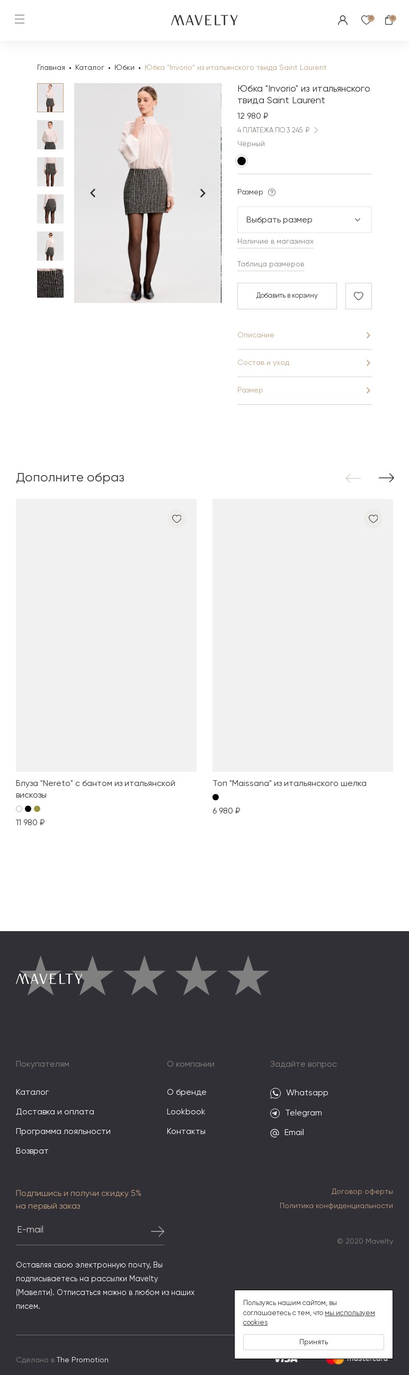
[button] (355, 478)
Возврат (32, 1152)
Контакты (186, 1132)
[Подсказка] (271, 192)
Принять (313, 1342)
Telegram (296, 1114)
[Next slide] (202, 193)
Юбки (124, 68)
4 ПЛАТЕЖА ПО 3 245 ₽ (279, 131)
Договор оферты (362, 1192)
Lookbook (186, 1113)
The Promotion (83, 1360)
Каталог (89, 68)
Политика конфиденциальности (336, 1206)
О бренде (187, 1093)
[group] (106, 665)
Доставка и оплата (55, 1113)
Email (287, 1133)
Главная (51, 68)
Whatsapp (299, 1094)
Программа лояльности (63, 1132)
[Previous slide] (92, 193)
